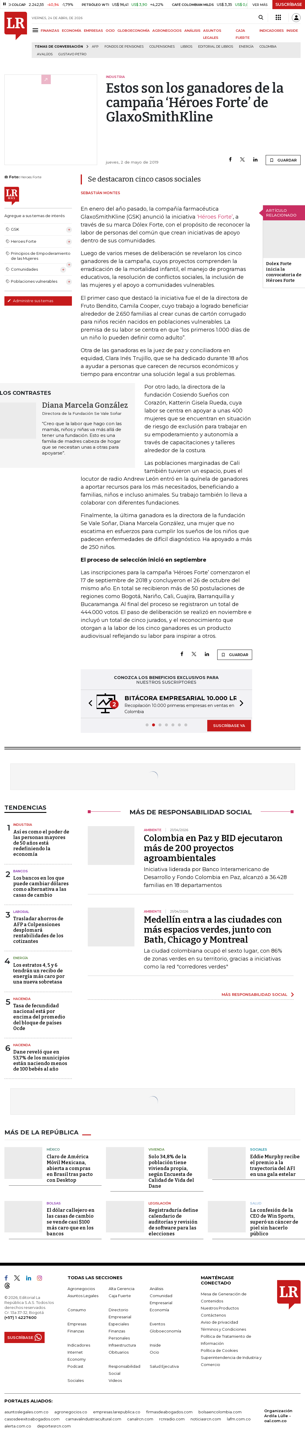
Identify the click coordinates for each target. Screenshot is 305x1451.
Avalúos (45, 54)
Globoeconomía (165, 1331)
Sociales (258, 1149)
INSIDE (292, 31)
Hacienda (22, 999)
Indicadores (79, 1345)
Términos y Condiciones (223, 1329)
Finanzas (76, 1331)
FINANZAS (50, 31)
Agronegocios (81, 1288)
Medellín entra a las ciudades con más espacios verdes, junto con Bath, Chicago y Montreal (213, 929)
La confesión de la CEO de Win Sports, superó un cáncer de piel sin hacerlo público (274, 1222)
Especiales (119, 1324)
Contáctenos (213, 1315)
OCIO (110, 31)
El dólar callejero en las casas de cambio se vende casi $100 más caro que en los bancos (71, 1222)
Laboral (21, 912)
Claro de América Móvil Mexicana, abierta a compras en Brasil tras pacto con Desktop (70, 1168)
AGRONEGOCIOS (167, 31)
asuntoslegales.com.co (26, 1412)
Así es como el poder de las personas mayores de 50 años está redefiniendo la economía (41, 843)
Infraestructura (122, 1345)
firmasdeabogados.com (169, 1412)
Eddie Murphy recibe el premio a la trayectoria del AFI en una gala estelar (275, 1165)
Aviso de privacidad (219, 1322)
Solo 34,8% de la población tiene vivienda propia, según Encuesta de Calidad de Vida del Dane (171, 1171)
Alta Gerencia (121, 1288)
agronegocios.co (70, 1412)
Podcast (75, 1366)
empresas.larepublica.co (116, 1412)
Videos (115, 1380)
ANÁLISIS (192, 31)
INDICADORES (271, 31)
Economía (159, 1309)
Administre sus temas (30, 300)
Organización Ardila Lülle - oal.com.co (278, 1415)
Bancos (20, 871)
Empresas (77, 1324)
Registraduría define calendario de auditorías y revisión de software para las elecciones (173, 1222)
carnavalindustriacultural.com (93, 1419)
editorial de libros (215, 47)
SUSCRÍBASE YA (229, 725)
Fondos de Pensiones (124, 47)
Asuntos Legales (83, 1295)
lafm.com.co (239, 1419)
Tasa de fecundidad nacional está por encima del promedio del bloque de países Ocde (39, 1017)
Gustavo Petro (72, 54)
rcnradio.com (172, 1419)
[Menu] (36, 30)
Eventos (157, 1324)
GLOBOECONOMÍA (133, 31)
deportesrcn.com (54, 1426)
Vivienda (156, 1149)
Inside (155, 1345)
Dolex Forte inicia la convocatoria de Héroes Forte (283, 272)
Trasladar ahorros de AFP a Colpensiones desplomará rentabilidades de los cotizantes (38, 930)
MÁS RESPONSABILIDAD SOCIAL (254, 994)
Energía (246, 47)
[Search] (261, 18)
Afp (95, 47)
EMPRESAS (93, 31)
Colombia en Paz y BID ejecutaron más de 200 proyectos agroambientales (213, 848)
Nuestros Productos (220, 1308)
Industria (22, 825)
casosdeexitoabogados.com (32, 1419)
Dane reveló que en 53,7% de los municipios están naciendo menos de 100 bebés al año (41, 1060)
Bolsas (54, 1203)
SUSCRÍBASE (288, 4)
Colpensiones (162, 47)
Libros (186, 47)
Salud (256, 1203)
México (53, 1149)
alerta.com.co (17, 1426)
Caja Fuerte (120, 1295)
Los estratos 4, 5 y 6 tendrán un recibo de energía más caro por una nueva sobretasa (39, 973)
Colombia (268, 47)
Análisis (156, 1288)
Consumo (77, 1309)
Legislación (160, 1203)
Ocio (154, 1352)
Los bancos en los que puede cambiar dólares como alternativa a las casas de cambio (41, 886)
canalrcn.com (140, 1419)
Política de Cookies (219, 1350)
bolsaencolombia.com (220, 1412)
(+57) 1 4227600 (20, 1317)
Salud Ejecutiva (164, 1366)
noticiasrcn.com (206, 1419)
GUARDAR (283, 160)
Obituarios (119, 1352)
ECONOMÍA (71, 31)
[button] (89, 704)
